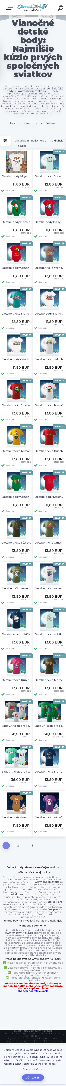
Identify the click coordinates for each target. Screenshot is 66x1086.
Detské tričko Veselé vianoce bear (50, 588)
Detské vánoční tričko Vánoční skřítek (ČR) (17, 634)
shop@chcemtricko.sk (33, 991)
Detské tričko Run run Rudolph (17, 680)
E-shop (10, 8)
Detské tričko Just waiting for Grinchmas (17, 405)
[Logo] (33, 7)
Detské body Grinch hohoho (17, 496)
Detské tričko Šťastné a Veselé (17, 542)
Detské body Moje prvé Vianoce (17, 176)
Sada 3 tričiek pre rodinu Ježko (17, 725)
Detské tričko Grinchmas (50, 451)
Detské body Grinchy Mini (17, 359)
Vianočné (30, 123)
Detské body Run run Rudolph (17, 817)
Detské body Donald (16, 222)
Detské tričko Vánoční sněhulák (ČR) (50, 817)
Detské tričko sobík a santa (50, 634)
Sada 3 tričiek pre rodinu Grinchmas (50, 725)
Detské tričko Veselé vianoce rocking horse (17, 588)
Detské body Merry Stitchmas (50, 313)
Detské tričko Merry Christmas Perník (50, 680)
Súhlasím (33, 1077)
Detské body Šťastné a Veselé (50, 496)
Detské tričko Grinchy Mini (50, 359)
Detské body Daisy (47, 222)
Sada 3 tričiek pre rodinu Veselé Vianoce (17, 771)
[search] (61, 8)
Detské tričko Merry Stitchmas (17, 313)
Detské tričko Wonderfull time (50, 267)
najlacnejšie (38, 140)
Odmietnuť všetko (33, 1069)
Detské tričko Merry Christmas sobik (50, 771)
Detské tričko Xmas (48, 542)
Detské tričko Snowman (50, 176)
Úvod (12, 123)
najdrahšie (56, 140)
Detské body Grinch (15, 267)
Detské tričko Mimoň (49, 405)
